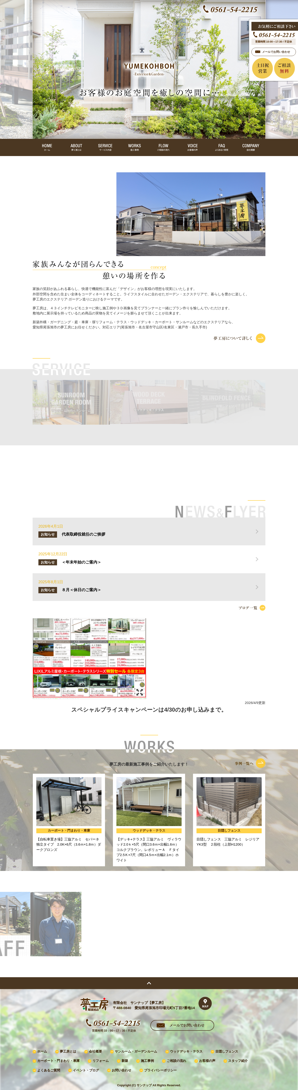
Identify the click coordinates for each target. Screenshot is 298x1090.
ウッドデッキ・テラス (186, 1051)
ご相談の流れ (176, 1061)
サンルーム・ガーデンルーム (136, 1051)
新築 (125, 1061)
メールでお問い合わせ (186, 1025)
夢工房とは (68, 1051)
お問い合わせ (121, 1070)
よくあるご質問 (48, 1070)
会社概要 (95, 1051)
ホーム (42, 1051)
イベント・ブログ (86, 1070)
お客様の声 (207, 1061)
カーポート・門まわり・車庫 (58, 1061)
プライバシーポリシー (160, 1070)
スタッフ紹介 (238, 1061)
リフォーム (100, 1061)
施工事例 (147, 1061)
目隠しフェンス (226, 1051)
